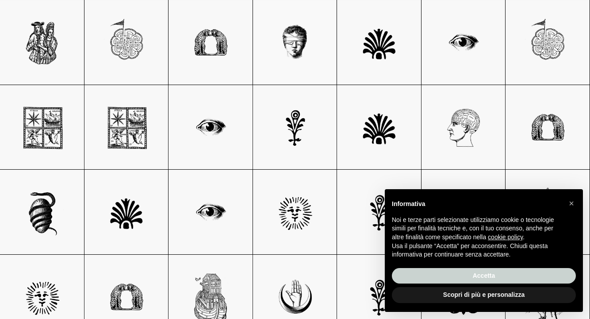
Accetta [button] (484, 275)
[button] (571, 203)
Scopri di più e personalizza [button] (484, 294)
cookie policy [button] (505, 237)
